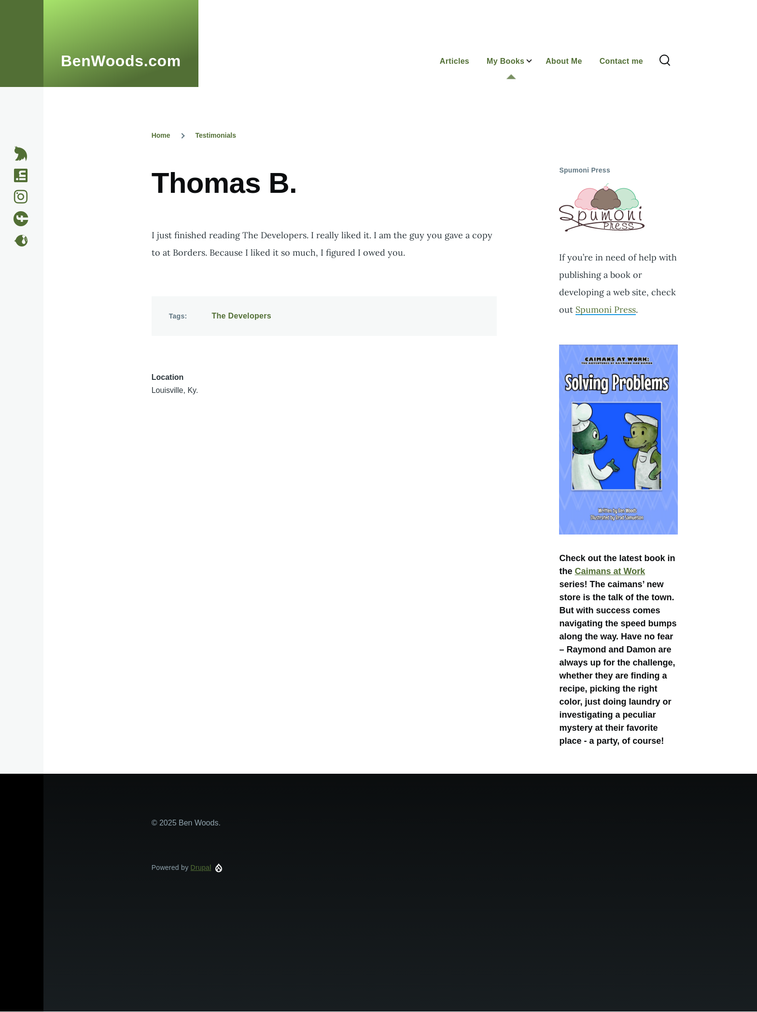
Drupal (201, 867)
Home (161, 135)
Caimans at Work (610, 571)
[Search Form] (665, 61)
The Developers (241, 316)
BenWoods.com (121, 61)
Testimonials (215, 135)
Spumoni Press (605, 309)
